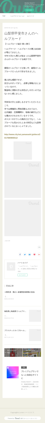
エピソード (30, 16)
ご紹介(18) (7, 240)
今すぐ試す (29, 10)
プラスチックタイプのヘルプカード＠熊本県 (21, 331)
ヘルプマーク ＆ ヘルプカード (17, 16)
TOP (3, 16)
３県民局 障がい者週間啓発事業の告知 (19, 292)
